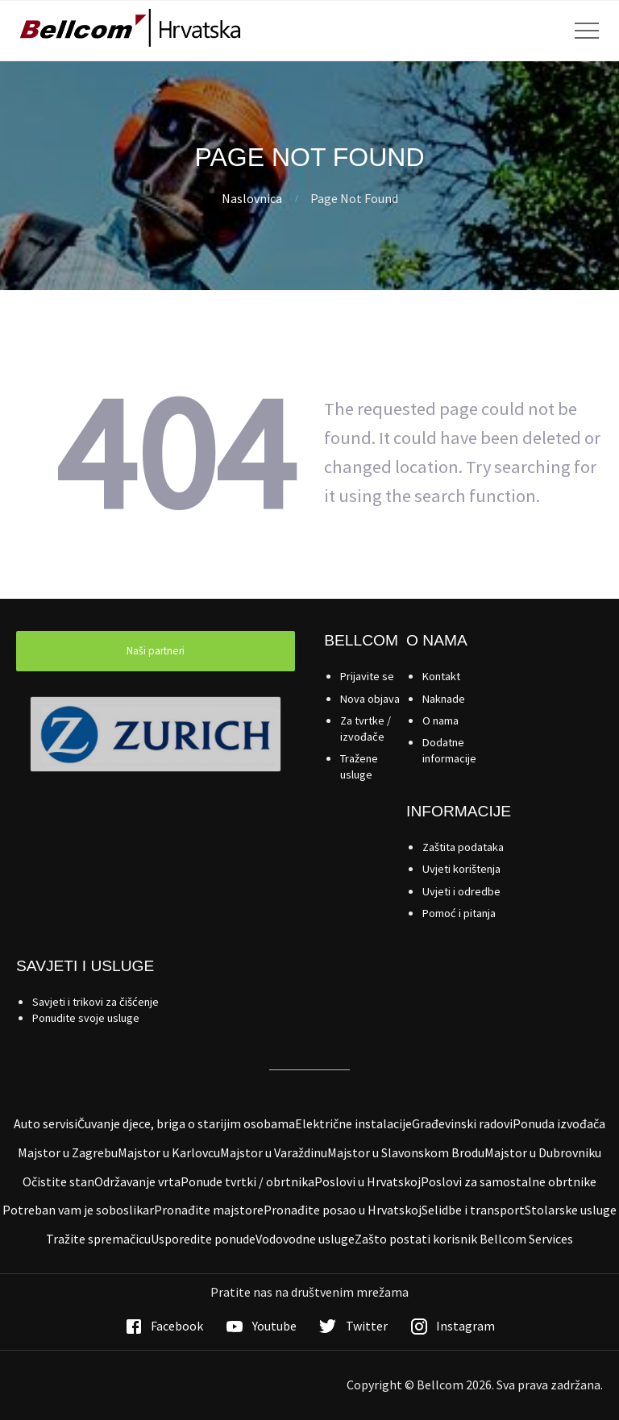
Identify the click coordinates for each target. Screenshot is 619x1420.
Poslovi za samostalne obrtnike (508, 1181)
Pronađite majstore (209, 1210)
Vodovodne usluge (305, 1239)
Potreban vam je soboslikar (78, 1210)
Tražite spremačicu (98, 1239)
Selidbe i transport (473, 1210)
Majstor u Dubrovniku (542, 1152)
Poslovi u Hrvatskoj (367, 1181)
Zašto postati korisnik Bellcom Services (464, 1239)
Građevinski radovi (462, 1123)
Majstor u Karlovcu (169, 1152)
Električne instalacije (353, 1123)
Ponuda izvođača (559, 1123)
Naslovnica (252, 198)
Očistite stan (58, 1181)
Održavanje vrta (137, 1181)
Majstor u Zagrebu (68, 1152)
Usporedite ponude (203, 1239)
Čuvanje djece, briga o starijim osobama (186, 1123)
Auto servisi (45, 1123)
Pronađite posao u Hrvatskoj (343, 1210)
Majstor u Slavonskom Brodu (405, 1152)
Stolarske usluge (571, 1210)
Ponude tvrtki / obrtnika (247, 1181)
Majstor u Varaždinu (273, 1152)
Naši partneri (156, 651)
